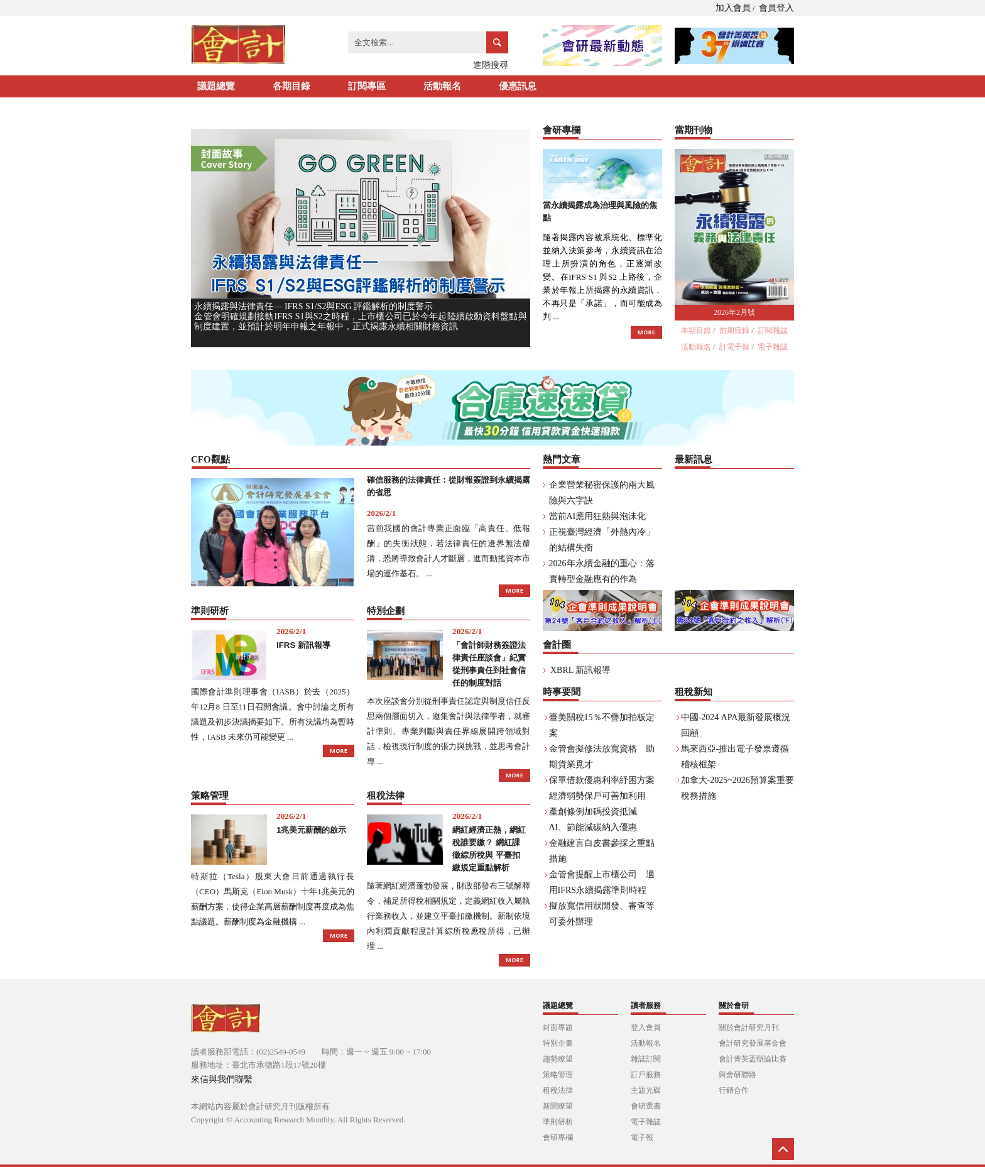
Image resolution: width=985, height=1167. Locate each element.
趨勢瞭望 (558, 1059)
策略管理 (558, 1074)
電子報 (642, 1137)
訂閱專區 (367, 86)
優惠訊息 (517, 86)
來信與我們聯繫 (222, 1079)
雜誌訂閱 (646, 1059)
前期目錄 (734, 330)
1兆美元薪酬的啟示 (311, 830)
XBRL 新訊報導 (580, 670)
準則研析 (558, 1121)
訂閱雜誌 (773, 330)
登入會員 (646, 1027)
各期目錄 (291, 86)
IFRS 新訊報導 (303, 645)
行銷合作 (734, 1090)
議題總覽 (216, 86)
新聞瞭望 (558, 1106)
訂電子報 (734, 346)
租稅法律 (558, 1090)
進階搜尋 (490, 65)
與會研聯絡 (737, 1074)
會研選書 (646, 1106)
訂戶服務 (646, 1074)
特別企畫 (558, 1043)
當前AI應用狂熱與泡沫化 (597, 516)
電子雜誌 (773, 346)
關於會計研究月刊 (749, 1027)
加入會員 (733, 8)
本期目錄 (696, 330)
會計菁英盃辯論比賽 (752, 1059)
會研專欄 (558, 1137)
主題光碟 (646, 1090)
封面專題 (558, 1027)
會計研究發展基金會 (752, 1043)
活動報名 (442, 86)
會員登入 (776, 8)
